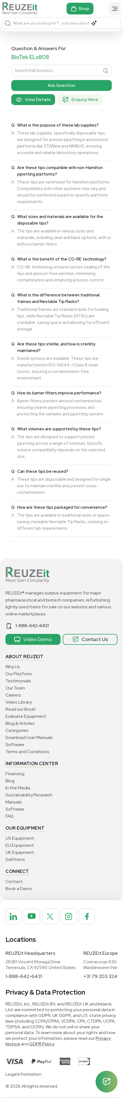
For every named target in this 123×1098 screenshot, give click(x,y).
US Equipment (19, 838)
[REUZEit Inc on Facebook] (90, 916)
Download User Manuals (29, 737)
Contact (14, 881)
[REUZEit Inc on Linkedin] (13, 916)
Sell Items (15, 859)
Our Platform (18, 674)
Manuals (13, 802)
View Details (33, 99)
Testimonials (18, 681)
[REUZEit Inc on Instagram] (71, 916)
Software (14, 744)
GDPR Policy (42, 1045)
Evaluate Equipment (25, 716)
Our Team (15, 688)
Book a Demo (18, 888)
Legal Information (23, 1075)
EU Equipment (19, 845)
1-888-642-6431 (32, 625)
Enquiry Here (80, 99)
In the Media (17, 788)
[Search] (7, 23)
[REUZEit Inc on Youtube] (33, 916)
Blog (10, 781)
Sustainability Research (28, 795)
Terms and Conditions (27, 752)
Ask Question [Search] (61, 85)
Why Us (12, 667)
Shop (80, 8)
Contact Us (90, 639)
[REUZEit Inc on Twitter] (52, 916)
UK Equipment (19, 852)
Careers (13, 695)
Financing (14, 774)
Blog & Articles (20, 723)
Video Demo (33, 639)
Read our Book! (20, 709)
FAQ (9, 816)
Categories (16, 730)
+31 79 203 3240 (102, 977)
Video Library (18, 702)
